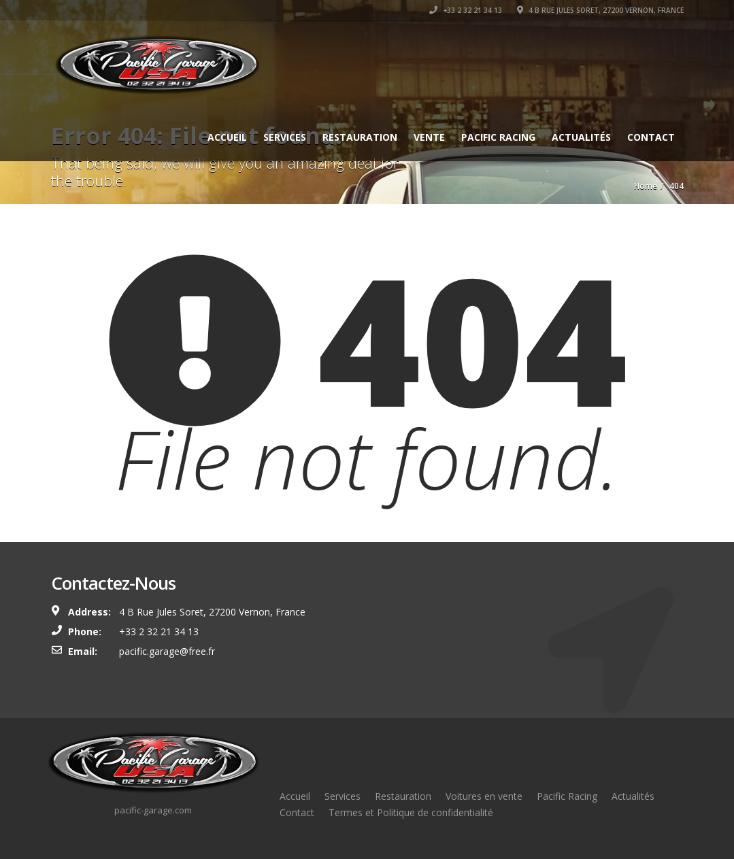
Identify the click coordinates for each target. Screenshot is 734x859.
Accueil (227, 137)
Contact (651, 137)
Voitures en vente (484, 796)
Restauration (359, 137)
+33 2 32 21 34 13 (465, 10)
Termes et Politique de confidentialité (411, 812)
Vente (429, 137)
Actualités (581, 137)
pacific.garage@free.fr (167, 651)
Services (284, 137)
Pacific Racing (498, 137)
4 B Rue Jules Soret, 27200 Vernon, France (600, 10)
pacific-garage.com (153, 810)
